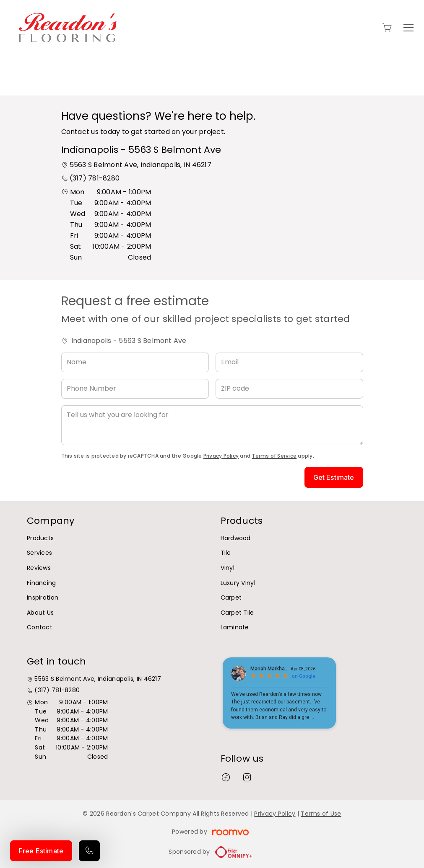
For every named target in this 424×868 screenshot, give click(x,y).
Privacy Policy (221, 455)
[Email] (289, 362)
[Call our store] (89, 850)
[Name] (135, 362)
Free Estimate (41, 851)
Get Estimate (333, 477)
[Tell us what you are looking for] (212, 425)
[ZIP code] (289, 389)
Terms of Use (321, 813)
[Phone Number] (135, 389)
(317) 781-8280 (95, 178)
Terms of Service (274, 455)
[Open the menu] (408, 27)
